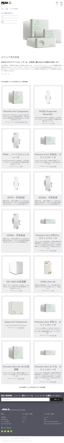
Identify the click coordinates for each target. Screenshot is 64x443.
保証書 (27, 438)
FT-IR (26, 122)
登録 (55, 399)
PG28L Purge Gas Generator (48, 113)
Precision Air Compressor (16, 111)
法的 (23, 438)
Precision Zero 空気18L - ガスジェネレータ (48, 156)
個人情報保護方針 (16, 438)
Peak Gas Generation (6, 423)
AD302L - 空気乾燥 (48, 197)
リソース (24, 419)
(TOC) (51, 65)
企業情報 (3, 417)
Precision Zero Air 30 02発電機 (16, 368)
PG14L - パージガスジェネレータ (16, 156)
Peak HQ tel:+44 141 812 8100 (51, 421)
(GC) (34, 65)
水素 (2, 19)
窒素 (2, 16)
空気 (2, 22)
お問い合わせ (4, 419)
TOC (16, 122)
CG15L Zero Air (48, 281)
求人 (23, 421)
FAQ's (45, 419)
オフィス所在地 (5, 421)
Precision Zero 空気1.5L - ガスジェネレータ (48, 237)
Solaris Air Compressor (16, 322)
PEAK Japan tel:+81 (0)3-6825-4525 (52, 423)
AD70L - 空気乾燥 (16, 197)
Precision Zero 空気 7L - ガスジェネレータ (48, 323)
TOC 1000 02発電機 (16, 281)
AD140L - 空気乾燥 (16, 235)
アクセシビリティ (5, 438)
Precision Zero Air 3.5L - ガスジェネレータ (48, 368)
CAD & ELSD (21, 327)
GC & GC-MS (21, 122)
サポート (24, 417)
